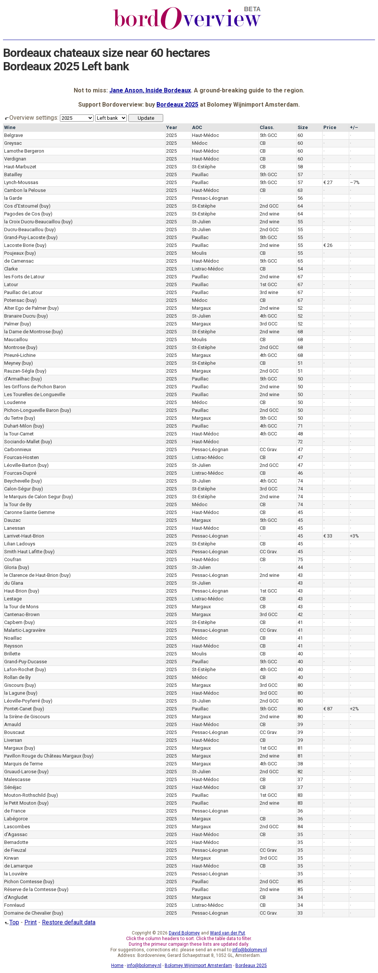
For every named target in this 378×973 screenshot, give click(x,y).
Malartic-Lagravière (24, 630)
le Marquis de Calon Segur (32, 496)
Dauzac (12, 520)
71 (300, 426)
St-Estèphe (204, 166)
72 (300, 441)
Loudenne (15, 402)
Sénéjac (12, 787)
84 (300, 826)
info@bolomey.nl (249, 949)
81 (300, 748)
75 (300, 559)
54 (300, 269)
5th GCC (268, 135)
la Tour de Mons (21, 606)
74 (300, 481)
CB (263, 143)
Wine (10, 127)
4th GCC (268, 316)
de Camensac (19, 261)
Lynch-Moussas (21, 182)
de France (14, 811)
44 (300, 567)
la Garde (13, 198)
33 (300, 913)
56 (300, 198)
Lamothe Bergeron (24, 151)
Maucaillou (16, 339)
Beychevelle (17, 481)
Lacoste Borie (19, 245)
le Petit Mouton (20, 803)
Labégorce (16, 818)
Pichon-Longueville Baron (31, 410)
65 (300, 261)
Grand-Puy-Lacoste (24, 237)
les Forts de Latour (24, 276)
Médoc (199, 143)
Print (30, 922)
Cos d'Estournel (21, 206)
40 (300, 654)
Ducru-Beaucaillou (23, 229)
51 (300, 363)
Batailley (13, 174)
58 (300, 166)
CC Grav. (268, 449)
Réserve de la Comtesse (30, 889)
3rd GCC (268, 324)
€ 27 (327, 182)
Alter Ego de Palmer (25, 308)
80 (300, 685)
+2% (354, 709)
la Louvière (15, 873)
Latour (11, 284)
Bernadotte (16, 842)
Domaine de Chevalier (27, 913)
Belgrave (13, 135)
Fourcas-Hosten (21, 457)
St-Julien (201, 221)
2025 (171, 135)
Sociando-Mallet (22, 441)
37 (300, 779)
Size (303, 127)
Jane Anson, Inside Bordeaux (150, 90)
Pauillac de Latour (23, 292)
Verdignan (15, 159)
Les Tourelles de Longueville (34, 394)
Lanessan (14, 528)
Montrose (14, 347)
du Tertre (13, 418)
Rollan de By (17, 677)
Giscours (14, 685)
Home (117, 965)
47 (300, 449)
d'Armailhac (17, 379)
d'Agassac (15, 834)
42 (300, 614)
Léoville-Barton (20, 465)
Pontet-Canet (18, 709)
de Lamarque (18, 866)
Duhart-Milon (18, 426)
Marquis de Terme (23, 764)
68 (300, 331)
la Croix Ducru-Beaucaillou (32, 221)
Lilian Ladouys (19, 544)
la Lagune (14, 693)
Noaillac (13, 638)
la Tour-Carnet (19, 434)
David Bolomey (184, 933)
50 (300, 379)
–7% (355, 182)
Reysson (13, 646)
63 (300, 190)
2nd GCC (269, 206)
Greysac (13, 143)
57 (300, 174)
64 (300, 206)
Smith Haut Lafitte (23, 551)
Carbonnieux (17, 449)
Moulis (199, 253)
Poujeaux (14, 253)
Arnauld (12, 724)
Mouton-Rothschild (25, 795)
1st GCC (268, 284)
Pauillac (200, 174)
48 (300, 434)
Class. (267, 127)
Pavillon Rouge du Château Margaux (42, 756)
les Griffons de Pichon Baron (35, 386)
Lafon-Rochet (19, 669)
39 (300, 724)
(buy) (45, 206)
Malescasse (17, 779)
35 (300, 834)
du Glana (13, 583)
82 (300, 771)
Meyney (12, 363)
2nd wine (269, 214)
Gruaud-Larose (20, 771)
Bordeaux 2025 (177, 104)
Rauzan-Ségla (19, 371)
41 (300, 622)
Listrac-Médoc (207, 269)
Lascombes (17, 826)
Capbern (13, 622)
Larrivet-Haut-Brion (24, 536)
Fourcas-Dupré (20, 473)
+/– (354, 127)
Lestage (13, 599)
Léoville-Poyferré (22, 701)
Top (11, 922)
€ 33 (327, 536)
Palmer (11, 324)
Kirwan (11, 858)
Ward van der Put (227, 933)
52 (300, 308)
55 (300, 221)
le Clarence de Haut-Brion (31, 575)
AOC (197, 127)
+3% (354, 536)
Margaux (201, 308)
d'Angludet (16, 897)
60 (300, 135)
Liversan (13, 740)
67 (300, 276)
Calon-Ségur (17, 489)
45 (300, 512)
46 (300, 473)
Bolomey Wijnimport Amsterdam (198, 965)
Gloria (10, 567)
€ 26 (327, 245)
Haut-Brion (15, 591)
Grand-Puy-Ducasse (25, 661)
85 (300, 881)
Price (329, 127)
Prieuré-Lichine (20, 355)
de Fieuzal (15, 850)
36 (300, 811)
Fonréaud (14, 905)
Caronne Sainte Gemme (29, 512)
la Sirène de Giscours (27, 716)
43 (300, 575)
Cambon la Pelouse (25, 190)
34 (300, 897)
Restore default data (68, 922)
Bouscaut (14, 732)
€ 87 (327, 709)
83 (300, 795)
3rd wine (269, 292)
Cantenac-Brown (22, 614)
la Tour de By (17, 504)
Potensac (14, 300)
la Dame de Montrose (27, 331)
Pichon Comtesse (23, 881)
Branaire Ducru (20, 316)
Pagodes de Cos (22, 214)
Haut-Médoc (205, 135)
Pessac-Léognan (210, 198)
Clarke (11, 269)
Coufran (12, 559)
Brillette (12, 654)
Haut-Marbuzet (20, 166)
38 (300, 764)
